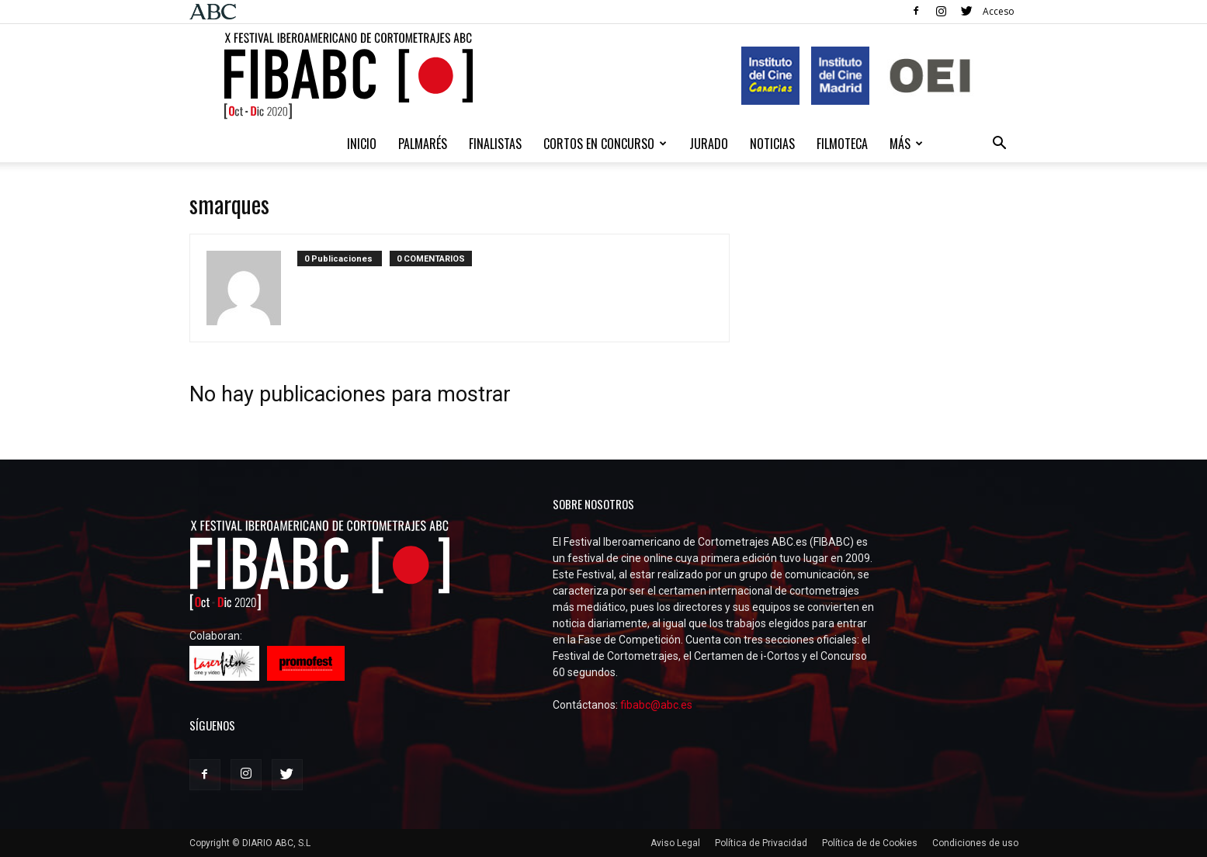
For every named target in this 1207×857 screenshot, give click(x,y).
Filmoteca (842, 143)
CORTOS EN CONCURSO (605, 143)
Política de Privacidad (761, 843)
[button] (999, 144)
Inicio (361, 143)
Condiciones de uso (975, 843)
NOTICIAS (772, 143)
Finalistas (495, 143)
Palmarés (422, 143)
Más (906, 143)
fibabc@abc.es (656, 705)
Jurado (708, 143)
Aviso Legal (675, 843)
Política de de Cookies (869, 843)
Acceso (999, 11)
